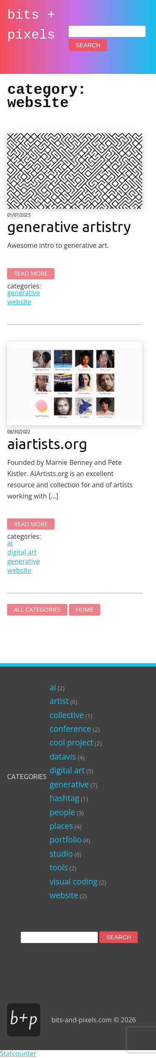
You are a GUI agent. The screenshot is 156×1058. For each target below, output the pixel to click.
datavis (63, 756)
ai (9, 542)
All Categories (37, 609)
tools (59, 867)
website (19, 301)
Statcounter (18, 1053)
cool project (71, 742)
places (61, 825)
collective (67, 715)
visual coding (73, 881)
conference (70, 728)
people (62, 812)
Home (85, 609)
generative (23, 292)
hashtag (64, 798)
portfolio (66, 839)
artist (59, 700)
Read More (30, 273)
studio (61, 853)
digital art (21, 552)
